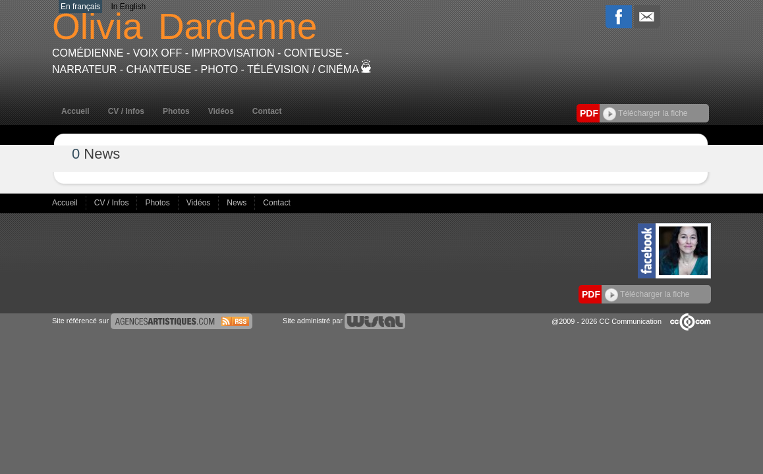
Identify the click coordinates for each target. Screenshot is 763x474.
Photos (176, 111)
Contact (267, 111)
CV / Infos (126, 111)
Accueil (75, 111)
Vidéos (221, 111)
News (237, 202)
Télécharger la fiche (645, 113)
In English (128, 6)
